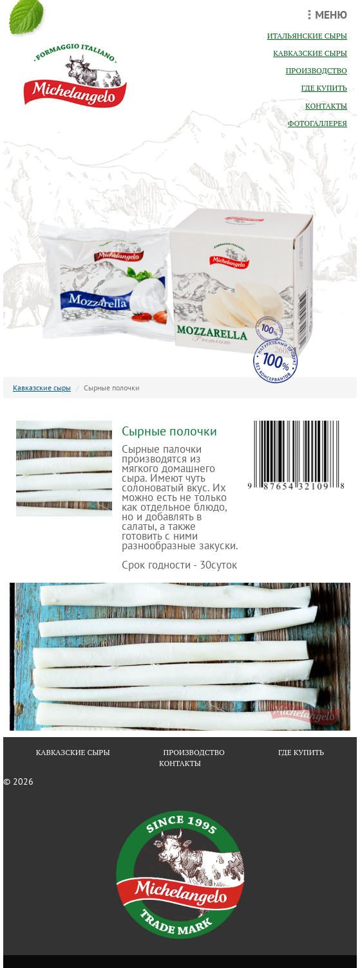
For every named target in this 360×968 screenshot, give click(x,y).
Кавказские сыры (42, 387)
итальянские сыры (307, 36)
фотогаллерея (317, 123)
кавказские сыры (310, 53)
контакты (326, 106)
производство (316, 70)
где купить (324, 88)
